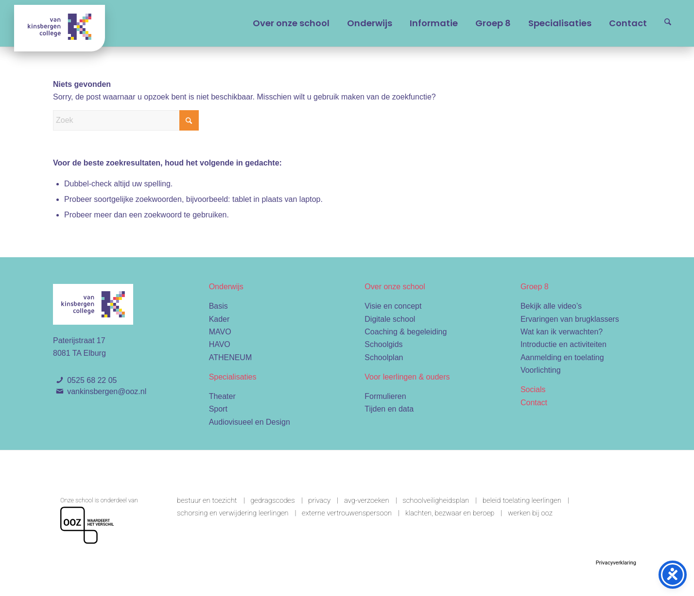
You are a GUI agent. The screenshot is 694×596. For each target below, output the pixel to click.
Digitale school (389, 319)
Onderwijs (226, 286)
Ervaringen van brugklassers (569, 319)
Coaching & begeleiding (405, 332)
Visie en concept (392, 306)
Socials (533, 389)
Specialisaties (233, 377)
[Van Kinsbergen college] (59, 28)
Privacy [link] (319, 500)
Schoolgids (383, 344)
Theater (222, 396)
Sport (218, 409)
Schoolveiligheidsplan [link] (435, 500)
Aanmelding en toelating (562, 357)
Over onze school (394, 286)
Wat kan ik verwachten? (561, 332)
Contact (533, 402)
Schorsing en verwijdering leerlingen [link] (232, 513)
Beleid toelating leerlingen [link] (522, 500)
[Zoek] (668, 23)
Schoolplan (383, 357)
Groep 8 (534, 286)
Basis (218, 306)
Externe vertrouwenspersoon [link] (347, 513)
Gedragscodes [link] (272, 500)
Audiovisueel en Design (249, 422)
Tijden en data (389, 409)
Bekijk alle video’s (551, 306)
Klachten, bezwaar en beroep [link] (450, 513)
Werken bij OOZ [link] (530, 513)
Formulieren (385, 396)
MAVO (220, 332)
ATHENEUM (230, 357)
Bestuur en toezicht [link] (207, 500)
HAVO (219, 344)
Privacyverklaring (616, 563)
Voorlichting (540, 370)
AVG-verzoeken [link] (366, 500)
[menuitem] (291, 23)
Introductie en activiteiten (563, 344)
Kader (219, 319)
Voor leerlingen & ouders (407, 377)
